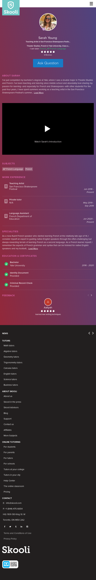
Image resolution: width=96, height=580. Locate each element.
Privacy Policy (10, 538)
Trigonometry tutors (13, 362)
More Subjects (10, 435)
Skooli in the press (12, 402)
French (43, 48)
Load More (39, 92)
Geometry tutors (11, 356)
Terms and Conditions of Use (17, 533)
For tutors (8, 458)
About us (8, 396)
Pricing (7, 491)
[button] (47, 128)
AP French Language (56, 48)
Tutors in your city (12, 475)
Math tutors (9, 345)
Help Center (9, 480)
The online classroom (14, 486)
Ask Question (48, 63)
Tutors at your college (14, 469)
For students (9, 447)
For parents (9, 452)
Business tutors (11, 385)
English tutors (10, 373)
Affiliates (8, 430)
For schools (9, 463)
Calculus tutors (11, 368)
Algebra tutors (10, 351)
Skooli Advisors (11, 407)
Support (7, 418)
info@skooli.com (13, 503)
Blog (6, 413)
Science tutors (10, 379)
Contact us (9, 424)
